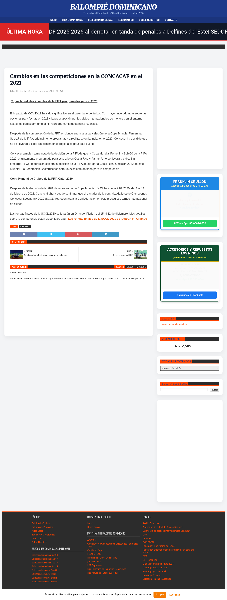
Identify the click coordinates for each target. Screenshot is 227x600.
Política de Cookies (41, 523)
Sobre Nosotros (149, 20)
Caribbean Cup (94, 550)
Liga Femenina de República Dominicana (106, 569)
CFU (145, 534)
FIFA (145, 556)
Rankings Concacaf (152, 575)
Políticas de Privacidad (42, 527)
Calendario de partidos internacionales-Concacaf (166, 531)
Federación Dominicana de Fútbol (159, 546)
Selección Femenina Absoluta (157, 579)
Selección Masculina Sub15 (45, 562)
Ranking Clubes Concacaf (155, 567)
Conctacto (37, 538)
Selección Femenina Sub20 (44, 570)
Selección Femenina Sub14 (44, 581)
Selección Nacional (100, 20)
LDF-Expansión (94, 565)
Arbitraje (91, 540)
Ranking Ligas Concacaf (154, 571)
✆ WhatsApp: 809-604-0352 (190, 223)
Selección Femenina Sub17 (44, 574)
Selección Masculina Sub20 (45, 555)
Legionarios (126, 20)
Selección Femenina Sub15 (44, 577)
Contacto (171, 20)
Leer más (174, 594)
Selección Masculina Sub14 (45, 566)
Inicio (53, 20)
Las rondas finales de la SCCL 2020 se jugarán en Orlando (107, 218)
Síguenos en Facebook (190, 295)
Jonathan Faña (94, 561)
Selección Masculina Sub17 (45, 559)
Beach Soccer (93, 527)
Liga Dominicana (72, 20)
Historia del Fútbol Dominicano (102, 557)
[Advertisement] (182, 118)
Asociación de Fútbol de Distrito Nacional (163, 527)
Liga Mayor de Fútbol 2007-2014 (103, 573)
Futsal (90, 523)
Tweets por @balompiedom (173, 324)
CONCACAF (24, 226)
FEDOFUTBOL (94, 554)
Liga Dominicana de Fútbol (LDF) (158, 563)
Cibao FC (147, 538)
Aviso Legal (37, 531)
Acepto (160, 594)
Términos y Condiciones (43, 534)
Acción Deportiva (151, 523)
